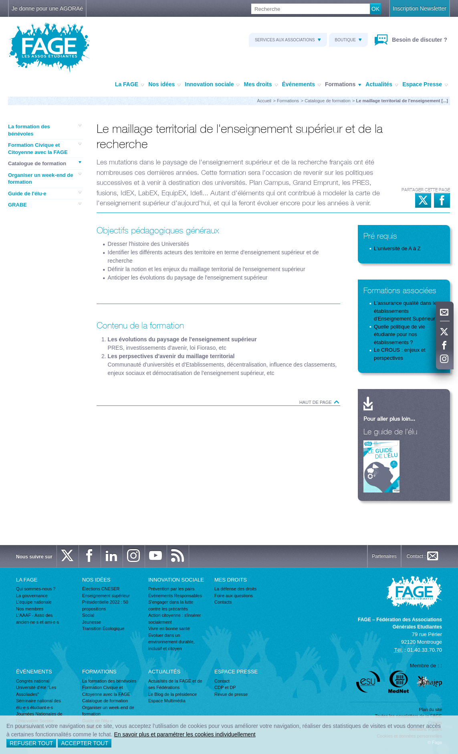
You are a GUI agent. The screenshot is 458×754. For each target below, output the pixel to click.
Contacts (223, 602)
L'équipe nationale (34, 602)
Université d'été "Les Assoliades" (36, 691)
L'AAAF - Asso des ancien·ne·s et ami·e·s (37, 618)
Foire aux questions (233, 595)
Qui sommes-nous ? (35, 588)
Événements (301, 84)
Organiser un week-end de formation (44, 178)
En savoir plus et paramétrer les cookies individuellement (184, 734)
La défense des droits (235, 588)
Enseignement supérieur (106, 595)
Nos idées (164, 84)
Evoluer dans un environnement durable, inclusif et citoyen (171, 642)
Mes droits (261, 84)
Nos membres (29, 608)
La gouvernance (32, 595)
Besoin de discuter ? (418, 39)
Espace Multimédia (167, 700)
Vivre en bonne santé (169, 628)
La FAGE (129, 84)
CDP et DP (225, 687)
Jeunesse (91, 622)
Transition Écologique (103, 628)
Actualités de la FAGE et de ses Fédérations (175, 684)
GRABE (44, 204)
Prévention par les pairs (171, 588)
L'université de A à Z (397, 248)
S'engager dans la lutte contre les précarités (170, 605)
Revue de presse (231, 694)
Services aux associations (288, 40)
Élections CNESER (101, 588)
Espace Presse (425, 84)
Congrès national (32, 681)
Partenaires (384, 556)
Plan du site (430, 709)
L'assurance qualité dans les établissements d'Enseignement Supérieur (407, 311)
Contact (222, 681)
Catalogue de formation (327, 100)
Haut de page (319, 402)
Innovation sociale (212, 84)
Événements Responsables (175, 595)
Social (88, 615)
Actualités (381, 84)
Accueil (264, 100)
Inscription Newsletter (419, 8)
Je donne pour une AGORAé (47, 8)
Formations (343, 84)
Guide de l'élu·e (44, 193)
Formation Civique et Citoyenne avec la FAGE (44, 148)
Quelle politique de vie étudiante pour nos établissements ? (399, 334)
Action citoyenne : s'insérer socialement (174, 618)
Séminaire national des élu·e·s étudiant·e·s (38, 704)
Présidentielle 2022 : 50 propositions (105, 605)
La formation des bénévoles (44, 130)
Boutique (348, 40)
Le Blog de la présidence (172, 694)
